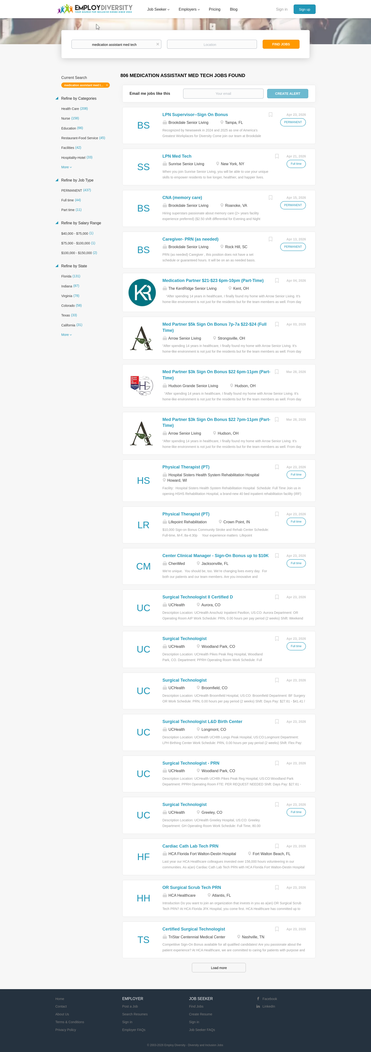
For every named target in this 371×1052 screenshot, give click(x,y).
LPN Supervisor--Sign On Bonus (195, 114)
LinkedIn (269, 1006)
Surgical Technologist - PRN (191, 763)
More (65, 167)
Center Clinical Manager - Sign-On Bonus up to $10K (216, 555)
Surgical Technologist (185, 638)
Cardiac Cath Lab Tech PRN (191, 846)
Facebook (270, 999)
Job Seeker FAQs (202, 1030)
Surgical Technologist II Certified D (198, 597)
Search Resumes (135, 1014)
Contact (61, 1006)
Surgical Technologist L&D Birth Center (203, 721)
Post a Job (130, 1006)
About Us (62, 1014)
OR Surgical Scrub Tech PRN (192, 887)
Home (59, 999)
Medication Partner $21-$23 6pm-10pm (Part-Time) (213, 280)
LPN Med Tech (177, 156)
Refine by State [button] (73, 266)
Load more (219, 968)
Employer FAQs (134, 1030)
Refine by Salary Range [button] (80, 223)
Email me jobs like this (150, 93)
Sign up (304, 9)
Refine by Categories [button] (78, 98)
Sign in (282, 9)
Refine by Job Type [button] (76, 180)
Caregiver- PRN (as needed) (191, 239)
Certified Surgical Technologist (194, 929)
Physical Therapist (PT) (186, 467)
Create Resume (200, 1014)
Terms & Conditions (69, 1022)
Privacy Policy (65, 1030)
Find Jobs (281, 44)
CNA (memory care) (182, 197)
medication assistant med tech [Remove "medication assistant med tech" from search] (85, 85)
